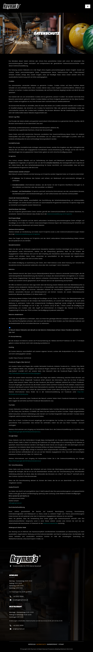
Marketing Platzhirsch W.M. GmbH (64, 649)
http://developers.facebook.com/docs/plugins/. (25, 373)
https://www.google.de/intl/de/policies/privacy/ (25, 461)
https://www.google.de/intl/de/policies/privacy (24, 432)
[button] (4, 648)
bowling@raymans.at (20, 600)
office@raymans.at (15, 503)
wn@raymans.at (18, 629)
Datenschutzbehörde (50, 523)
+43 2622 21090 (18, 596)
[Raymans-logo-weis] (12, 4)
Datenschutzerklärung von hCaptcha (59, 214)
